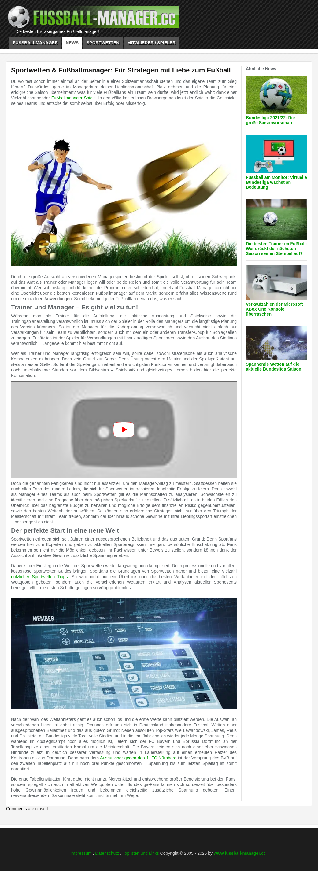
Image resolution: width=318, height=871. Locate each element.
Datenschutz (107, 853)
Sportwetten (103, 42)
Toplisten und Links (141, 853)
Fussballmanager (35, 42)
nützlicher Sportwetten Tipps (39, 576)
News (72, 42)
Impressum (81, 853)
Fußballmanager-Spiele (73, 97)
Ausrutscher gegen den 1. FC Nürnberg (138, 757)
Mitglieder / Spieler (151, 42)
